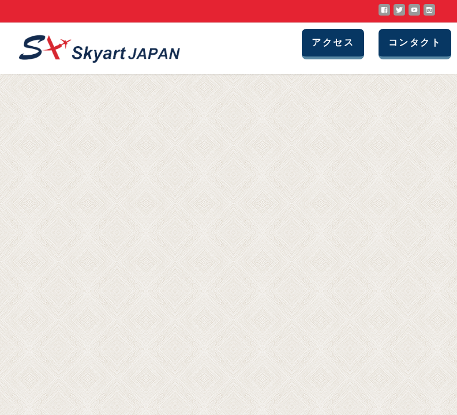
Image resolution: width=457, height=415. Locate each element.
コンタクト (414, 42)
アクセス (333, 42)
